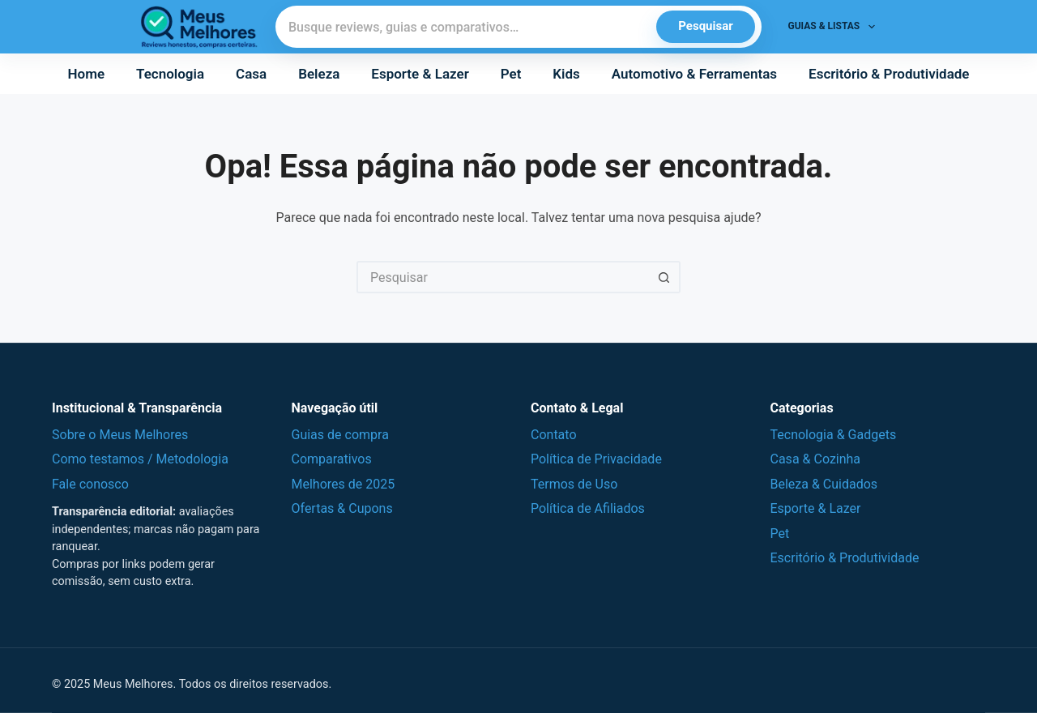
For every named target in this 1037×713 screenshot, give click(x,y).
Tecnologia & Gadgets (833, 434)
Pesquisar (705, 26)
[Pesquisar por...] (502, 277)
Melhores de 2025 (343, 484)
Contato (554, 434)
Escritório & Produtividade (889, 74)
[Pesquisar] (466, 27)
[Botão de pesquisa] (664, 277)
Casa (251, 74)
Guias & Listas (834, 26)
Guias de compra (340, 434)
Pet (511, 74)
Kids (566, 74)
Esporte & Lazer (419, 74)
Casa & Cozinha (815, 459)
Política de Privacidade (596, 459)
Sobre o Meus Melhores (120, 434)
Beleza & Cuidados (824, 484)
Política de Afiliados (588, 508)
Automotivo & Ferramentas (694, 74)
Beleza (318, 74)
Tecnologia (170, 74)
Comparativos (332, 459)
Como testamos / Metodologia (140, 459)
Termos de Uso (574, 484)
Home (86, 74)
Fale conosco (90, 484)
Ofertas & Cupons (342, 508)
